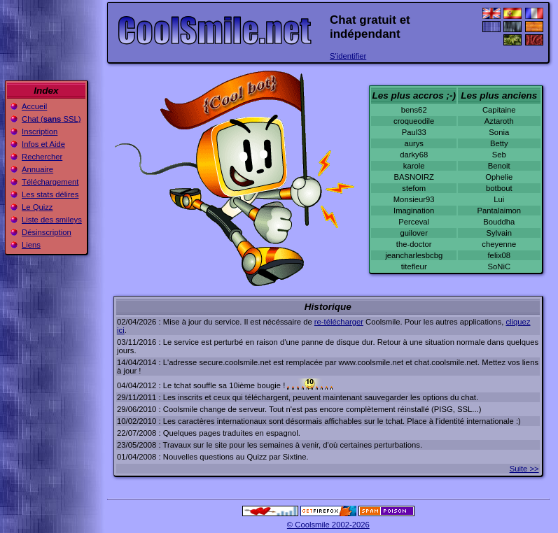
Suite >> (524, 468)
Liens (31, 245)
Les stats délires (50, 194)
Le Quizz (37, 207)
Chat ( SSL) (51, 119)
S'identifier (348, 56)
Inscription (39, 131)
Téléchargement (50, 182)
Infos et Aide (43, 144)
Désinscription (46, 232)
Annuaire (37, 169)
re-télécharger (338, 322)
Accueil (34, 106)
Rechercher (42, 156)
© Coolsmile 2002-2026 (328, 524)
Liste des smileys (52, 219)
